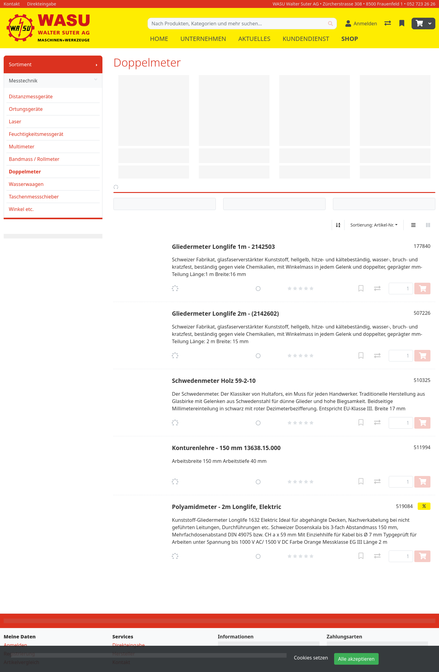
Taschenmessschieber (34, 196)
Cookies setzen (311, 657)
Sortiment (20, 64)
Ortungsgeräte (26, 109)
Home (159, 39)
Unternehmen (203, 39)
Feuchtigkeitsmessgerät (36, 134)
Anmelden (15, 645)
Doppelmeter (25, 171)
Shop (349, 39)
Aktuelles (254, 39)
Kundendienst (306, 39)
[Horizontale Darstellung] (428, 225)
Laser (15, 121)
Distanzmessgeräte (31, 96)
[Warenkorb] (419, 23)
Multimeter (21, 146)
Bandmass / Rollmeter (34, 159)
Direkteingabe (128, 645)
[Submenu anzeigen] (96, 64)
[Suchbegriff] (236, 23)
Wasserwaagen (26, 184)
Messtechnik (53, 80)
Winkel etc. (21, 209)
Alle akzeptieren (356, 659)
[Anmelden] (361, 23)
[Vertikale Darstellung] (413, 225)
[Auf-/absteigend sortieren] (338, 225)
